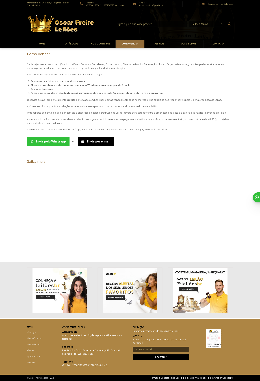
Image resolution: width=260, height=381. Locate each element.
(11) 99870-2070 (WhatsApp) (112, 5)
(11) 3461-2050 (93, 5)
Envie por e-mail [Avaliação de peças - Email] (95, 141)
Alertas (159, 43)
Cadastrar (160, 357)
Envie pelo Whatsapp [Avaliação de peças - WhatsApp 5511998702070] (48, 141)
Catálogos (71, 43)
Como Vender (130, 43)
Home (41, 43)
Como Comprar (100, 43)
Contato (218, 43)
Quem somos (188, 43)
